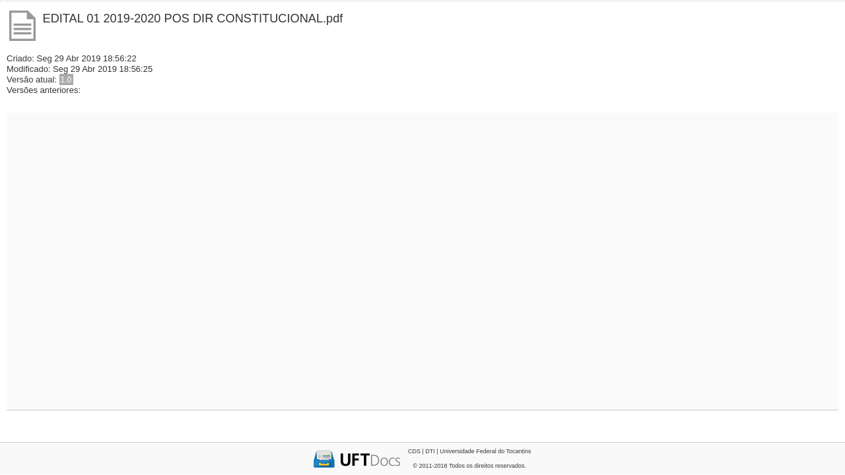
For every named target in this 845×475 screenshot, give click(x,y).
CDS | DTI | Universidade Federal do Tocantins (469, 451)
